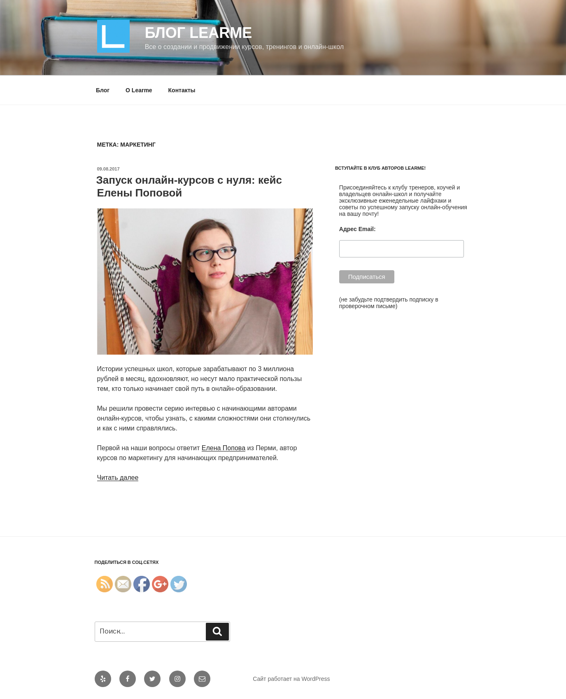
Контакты (182, 90)
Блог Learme (198, 32)
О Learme (139, 90)
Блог (102, 90)
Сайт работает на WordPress (291, 679)
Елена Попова (223, 447)
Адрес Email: (357, 229)
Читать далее (118, 477)
